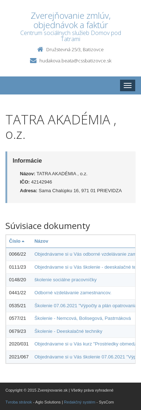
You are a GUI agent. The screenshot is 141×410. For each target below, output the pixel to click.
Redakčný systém (79, 402)
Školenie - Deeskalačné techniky (68, 331)
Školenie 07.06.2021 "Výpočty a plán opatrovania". (87, 305)
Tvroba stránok (18, 402)
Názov (41, 241)
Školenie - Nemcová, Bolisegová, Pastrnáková (82, 318)
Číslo (16, 241)
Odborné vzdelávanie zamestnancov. (72, 292)
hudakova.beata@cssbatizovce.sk (75, 60)
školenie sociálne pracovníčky (65, 279)
